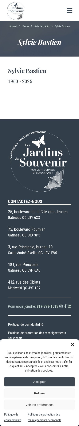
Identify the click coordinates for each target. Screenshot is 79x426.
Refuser (39, 393)
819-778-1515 (47, 306)
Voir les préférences (39, 405)
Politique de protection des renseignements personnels (37, 335)
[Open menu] (69, 11)
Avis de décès (42, 26)
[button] (73, 344)
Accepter (39, 381)
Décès (26, 26)
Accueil (13, 26)
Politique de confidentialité (25, 325)
